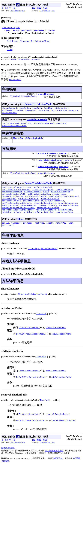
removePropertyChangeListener (18, 218)
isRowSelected (28, 215)
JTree (9, 50)
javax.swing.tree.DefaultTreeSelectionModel (30, 30)
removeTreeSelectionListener (18, 221)
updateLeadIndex (64, 223)
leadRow (48, 110)
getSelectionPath (11, 210)
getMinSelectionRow (35, 204)
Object (20, 230)
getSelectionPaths (33, 210)
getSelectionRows (54, 210)
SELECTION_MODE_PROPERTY (64, 113)
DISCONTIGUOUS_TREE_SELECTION (50, 127)
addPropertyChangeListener (16, 194)
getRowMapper (9, 207)
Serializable (13, 41)
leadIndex (25, 110)
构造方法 (18, 10)
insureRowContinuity (45, 213)
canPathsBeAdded (64, 196)
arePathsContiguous (42, 196)
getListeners (59, 202)
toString (48, 223)
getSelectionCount (28, 207)
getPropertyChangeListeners (64, 204)
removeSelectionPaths (49, 165)
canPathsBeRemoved (12, 199)
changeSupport (9, 110)
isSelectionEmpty (47, 215)
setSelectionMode (11, 223)
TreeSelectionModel (40, 41)
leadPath (37, 110)
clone (46, 199)
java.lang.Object (10, 28)
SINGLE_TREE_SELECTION (14, 129)
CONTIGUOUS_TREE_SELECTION (16, 127)
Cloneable (25, 41)
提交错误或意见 (8, 463)
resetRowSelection (46, 221)
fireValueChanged (60, 199)
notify (49, 235)
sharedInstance (46, 95)
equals (5, 235)
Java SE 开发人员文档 (54, 466)
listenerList (62, 110)
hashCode (39, 235)
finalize (16, 235)
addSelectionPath (43, 194)
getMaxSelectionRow (12, 204)
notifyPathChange (68, 215)
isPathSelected (10, 215)
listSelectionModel (12, 113)
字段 (12, 10)
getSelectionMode (50, 207)
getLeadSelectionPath (13, 202)
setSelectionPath (32, 223)
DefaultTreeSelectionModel (25, 60)
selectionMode (9, 115)
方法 (23, 10)
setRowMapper (65, 221)
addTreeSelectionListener (16, 196)
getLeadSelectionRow (39, 202)
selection (43, 113)
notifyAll (61, 235)
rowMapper (30, 113)
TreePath (63, 158)
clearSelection (32, 199)
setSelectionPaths (48, 172)
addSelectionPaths (48, 158)
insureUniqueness (67, 213)
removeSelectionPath (48, 218)
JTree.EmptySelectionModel (22, 98)
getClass (27, 235)
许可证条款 (58, 474)
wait (71, 235)
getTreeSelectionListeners (16, 213)
